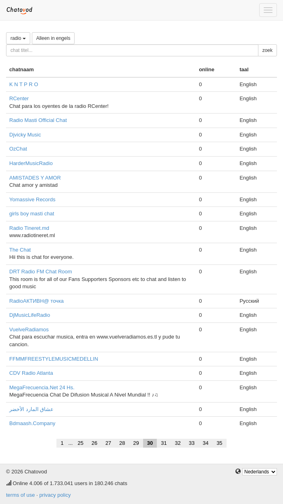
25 (80, 443)
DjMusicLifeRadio (29, 315)
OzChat (18, 149)
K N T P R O (23, 84)
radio (18, 38)
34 (205, 443)
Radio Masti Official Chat (38, 120)
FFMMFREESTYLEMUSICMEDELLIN (53, 359)
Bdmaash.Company (32, 423)
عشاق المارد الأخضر (31, 409)
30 (150, 443)
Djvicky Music (25, 135)
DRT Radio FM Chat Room (40, 272)
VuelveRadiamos (29, 329)
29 (136, 443)
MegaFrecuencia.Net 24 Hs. (42, 387)
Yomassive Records (32, 199)
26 (94, 443)
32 (178, 443)
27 (108, 443)
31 (163, 443)
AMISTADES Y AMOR (35, 178)
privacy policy (55, 495)
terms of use (20, 495)
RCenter (19, 98)
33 (191, 443)
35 (219, 443)
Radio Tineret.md (29, 228)
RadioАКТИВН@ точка (36, 301)
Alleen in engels (53, 38)
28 (122, 443)
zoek (267, 50)
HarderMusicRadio (31, 163)
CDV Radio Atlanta (31, 373)
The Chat (20, 250)
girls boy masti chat (31, 214)
